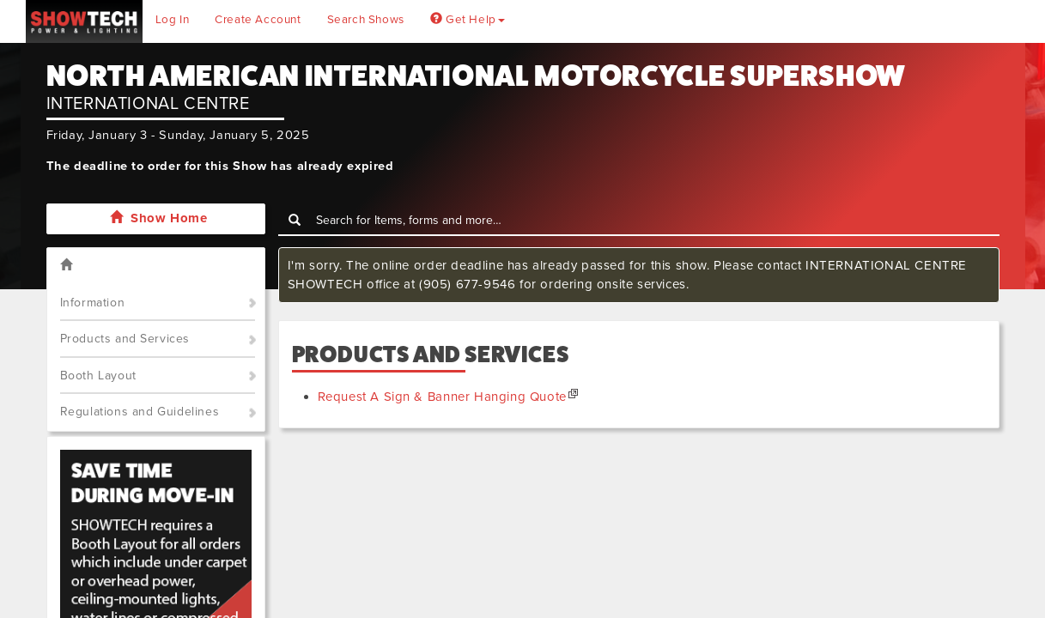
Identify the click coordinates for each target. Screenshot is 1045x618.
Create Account (258, 20)
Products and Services (125, 338)
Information (92, 302)
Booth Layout (98, 375)
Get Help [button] (467, 20)
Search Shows (365, 20)
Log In (172, 20)
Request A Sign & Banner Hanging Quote (442, 396)
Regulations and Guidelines (140, 411)
